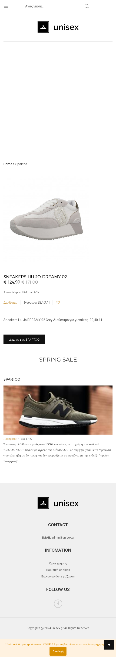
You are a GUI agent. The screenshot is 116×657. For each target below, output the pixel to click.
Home (7, 164)
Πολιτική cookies (58, 570)
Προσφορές (10, 438)
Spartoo (11, 379)
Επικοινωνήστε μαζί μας (58, 576)
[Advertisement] (56, 100)
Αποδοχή (58, 651)
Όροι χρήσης (58, 563)
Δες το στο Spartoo (24, 339)
